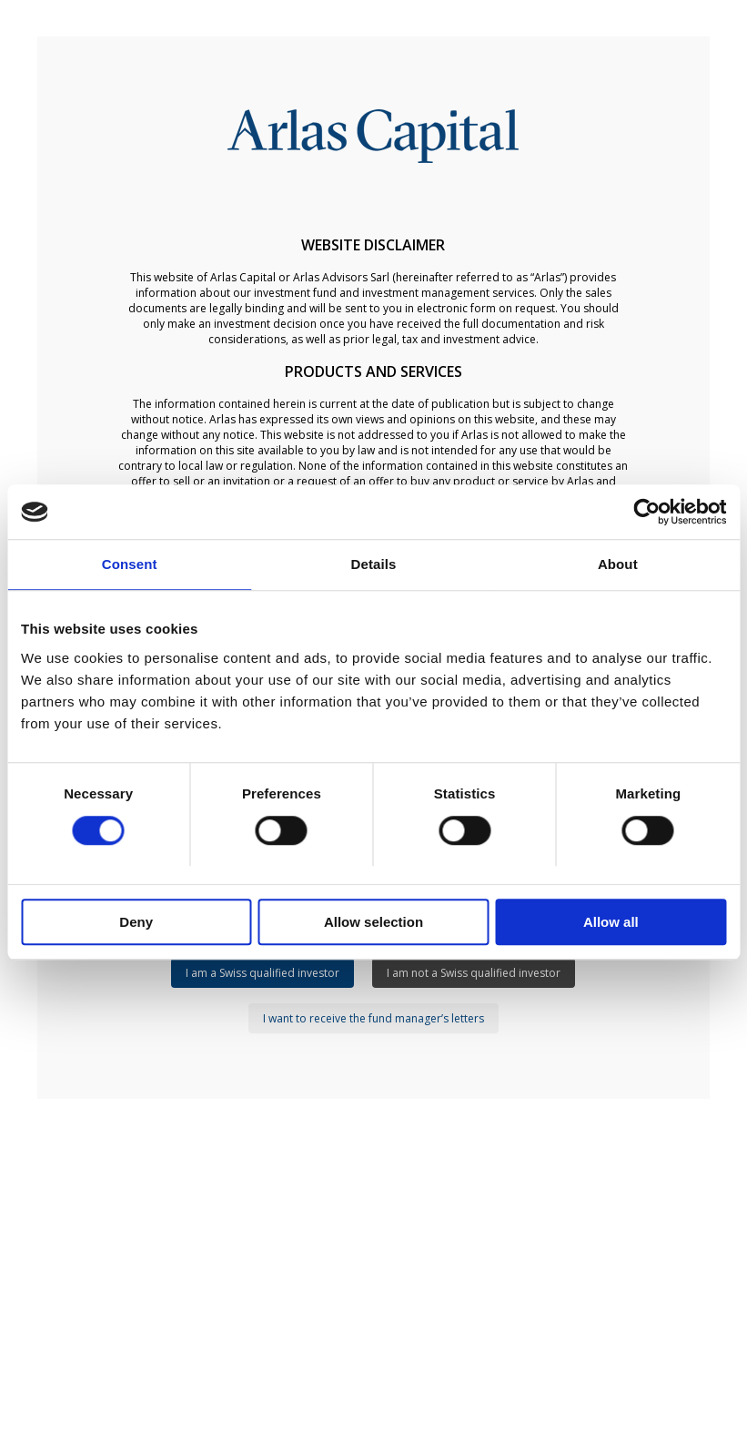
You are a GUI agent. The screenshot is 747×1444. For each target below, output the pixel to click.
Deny (136, 922)
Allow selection (373, 922)
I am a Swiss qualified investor (262, 973)
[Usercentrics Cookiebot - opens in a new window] (646, 511)
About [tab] (618, 564)
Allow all (611, 922)
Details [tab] (374, 564)
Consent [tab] (129, 564)
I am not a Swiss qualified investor (473, 973)
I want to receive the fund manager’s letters (373, 1018)
